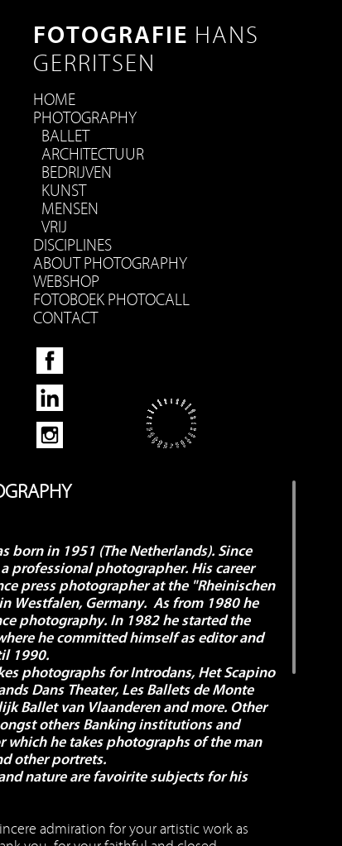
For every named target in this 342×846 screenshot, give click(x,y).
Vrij (54, 227)
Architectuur (92, 155)
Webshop (66, 282)
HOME (54, 100)
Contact (65, 318)
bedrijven (76, 173)
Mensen (70, 209)
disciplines (72, 246)
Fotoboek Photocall (111, 300)
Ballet (65, 136)
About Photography (110, 264)
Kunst (63, 191)
